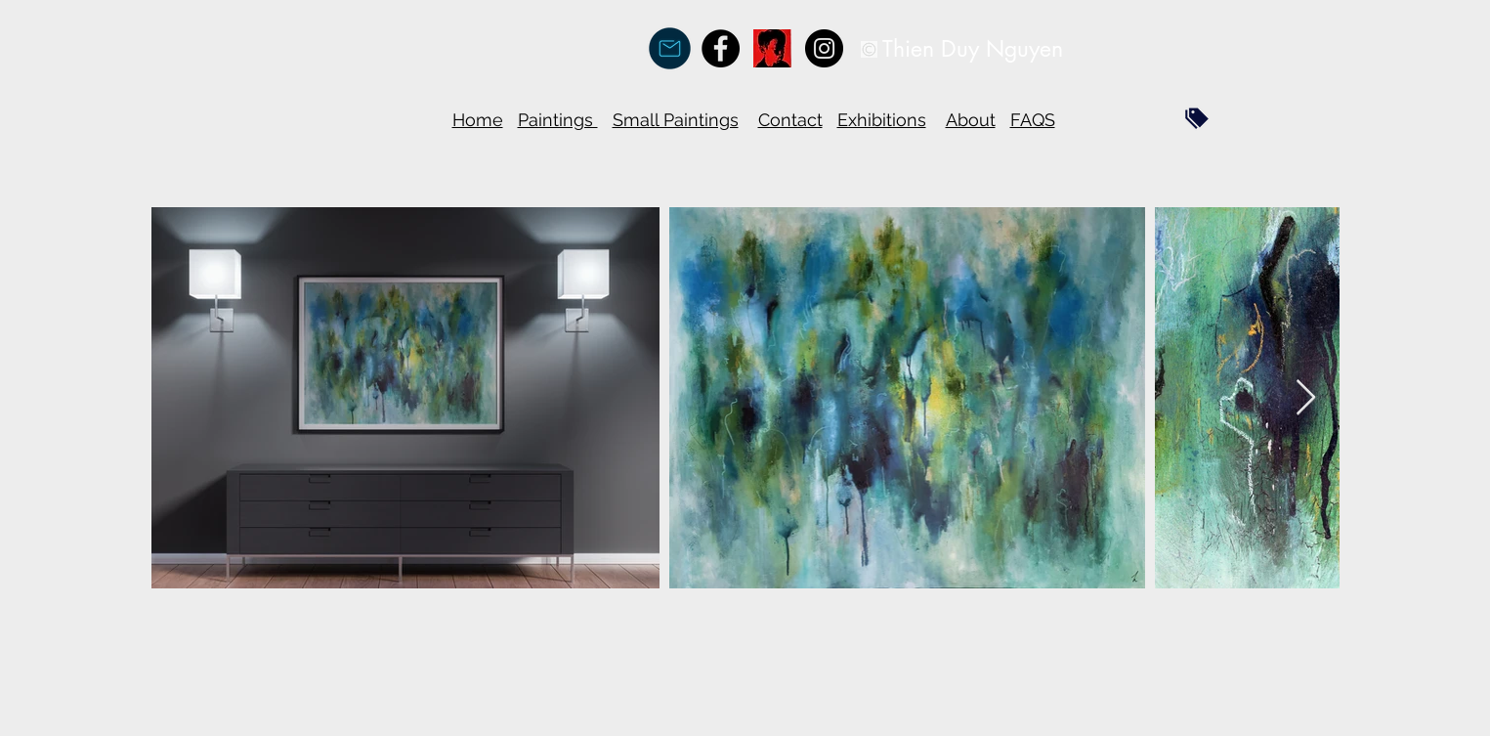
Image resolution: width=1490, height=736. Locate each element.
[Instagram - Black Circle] (824, 48)
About (971, 119)
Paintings (558, 119)
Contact (790, 119)
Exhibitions (881, 119)
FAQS (1032, 119)
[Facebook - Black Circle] (721, 48)
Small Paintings (676, 119)
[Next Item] (1306, 398)
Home (477, 119)
